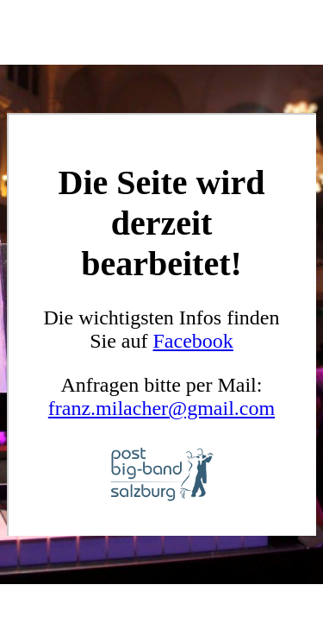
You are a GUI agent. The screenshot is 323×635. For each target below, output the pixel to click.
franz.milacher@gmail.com (161, 408)
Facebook (193, 341)
